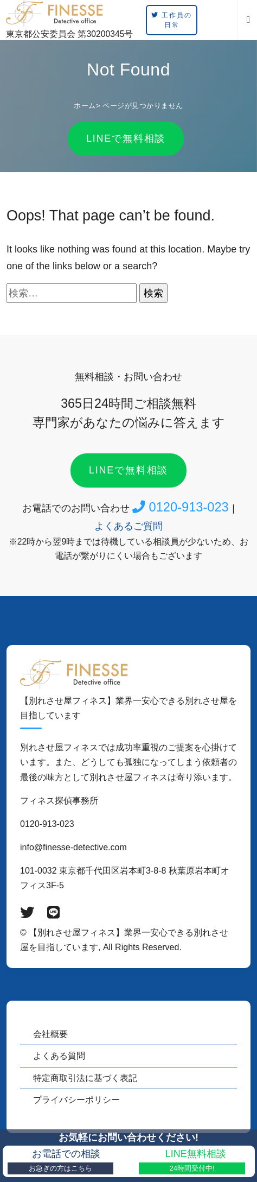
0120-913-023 (182, 507)
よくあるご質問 (128, 526)
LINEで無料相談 (125, 138)
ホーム (85, 106)
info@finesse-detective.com (73, 847)
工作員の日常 (171, 20)
